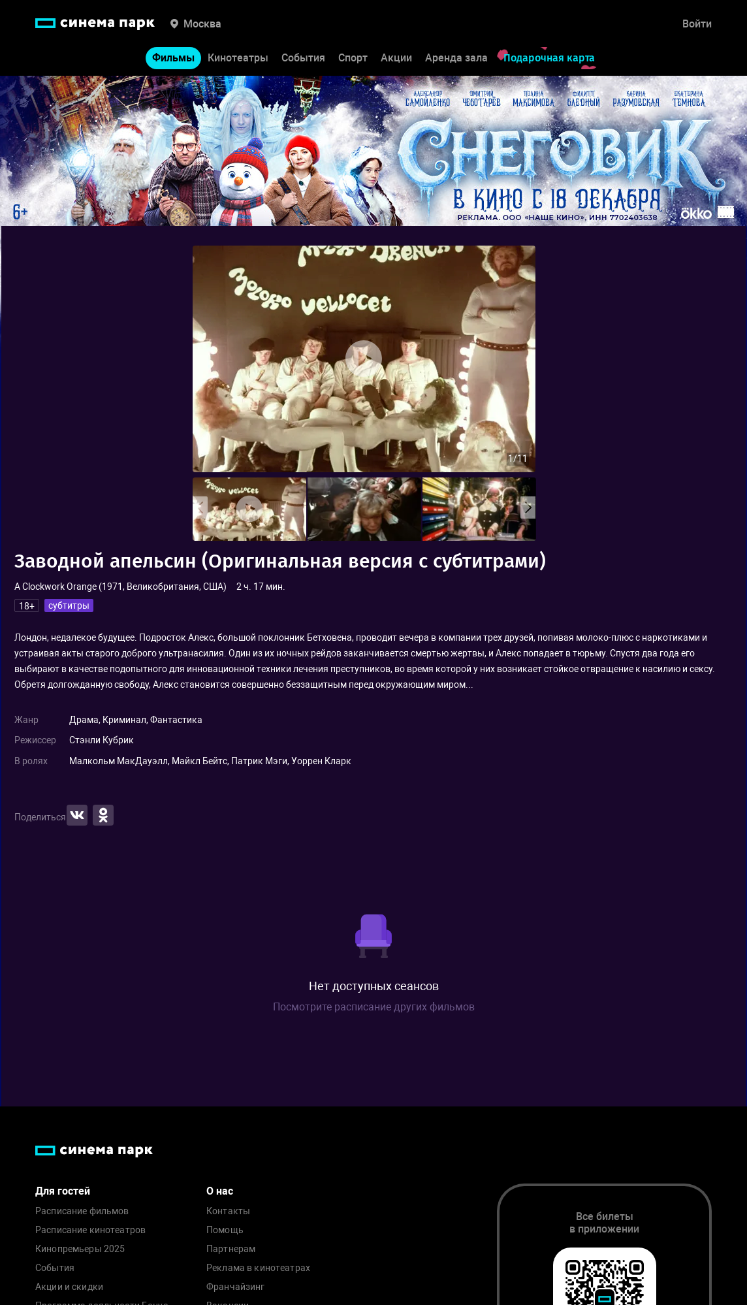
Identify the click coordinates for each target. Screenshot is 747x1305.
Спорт (353, 58)
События (303, 58)
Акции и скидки (69, 1287)
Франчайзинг (235, 1287)
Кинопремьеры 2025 (80, 1249)
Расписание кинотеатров (90, 1230)
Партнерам (230, 1249)
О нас (219, 1191)
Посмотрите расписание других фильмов (374, 1007)
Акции (396, 58)
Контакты (228, 1211)
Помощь (225, 1230)
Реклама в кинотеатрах (258, 1268)
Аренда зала (456, 58)
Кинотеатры (238, 58)
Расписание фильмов (82, 1211)
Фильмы (173, 58)
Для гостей (62, 1191)
